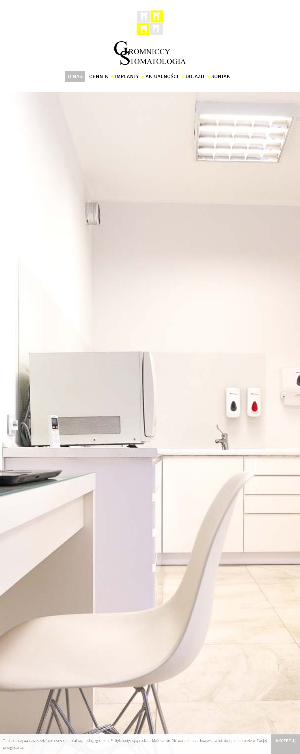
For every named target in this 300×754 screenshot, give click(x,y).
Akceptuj (285, 740)
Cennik (98, 76)
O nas (75, 76)
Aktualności (162, 76)
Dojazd (194, 76)
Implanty (127, 76)
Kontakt (221, 76)
